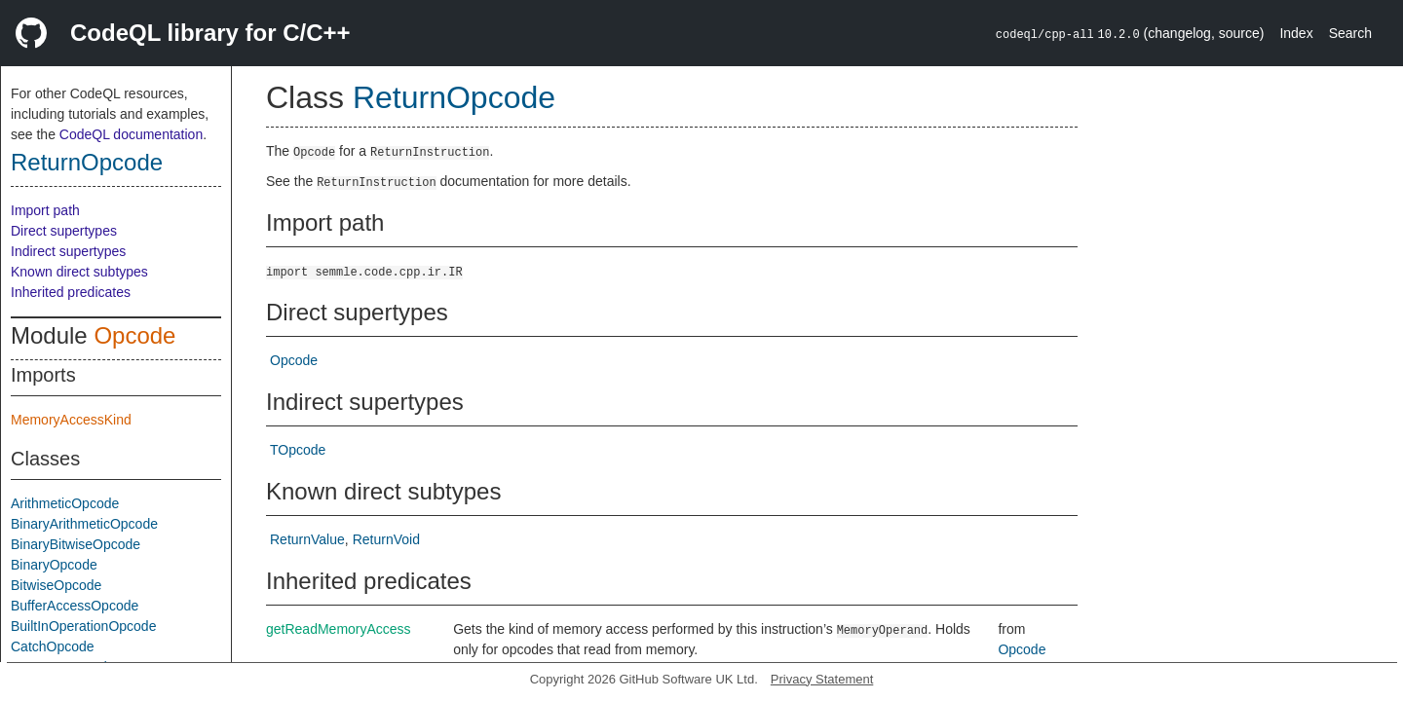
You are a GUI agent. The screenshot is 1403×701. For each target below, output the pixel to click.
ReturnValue (307, 539)
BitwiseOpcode (56, 585)
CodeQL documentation (131, 134)
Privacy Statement (822, 679)
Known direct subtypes (79, 271)
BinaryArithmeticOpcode (84, 524)
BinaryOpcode (54, 564)
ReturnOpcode (87, 162)
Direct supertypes (64, 231)
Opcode (134, 335)
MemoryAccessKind (71, 419)
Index (1295, 33)
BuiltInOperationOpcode (83, 626)
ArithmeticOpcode (65, 503)
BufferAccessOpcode (74, 605)
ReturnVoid (386, 539)
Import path (45, 210)
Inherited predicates (71, 292)
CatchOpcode (53, 646)
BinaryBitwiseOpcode (75, 544)
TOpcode (297, 450)
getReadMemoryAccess (338, 629)
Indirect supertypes (68, 251)
